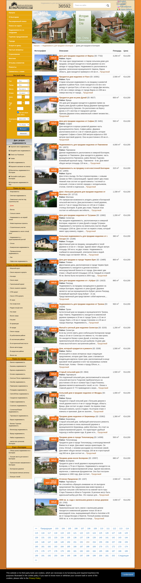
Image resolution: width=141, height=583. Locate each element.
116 (42, 533)
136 (74, 537)
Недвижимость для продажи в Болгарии (55, 3)
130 (36, 537)
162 (49, 547)
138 (87, 537)
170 (100, 547)
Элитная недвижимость (18, 195)
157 (113, 542)
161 (42, 547)
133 (55, 537)
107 (82, 528)
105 (69, 528)
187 (113, 551)
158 (119, 542)
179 (62, 551)
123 (87, 533)
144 (126, 537)
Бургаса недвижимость (18, 370)
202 (113, 556)
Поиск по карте (15, 26)
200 (100, 556)
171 (107, 547)
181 (74, 551)
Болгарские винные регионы (19, 472)
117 (49, 533)
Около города (14, 331)
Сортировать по (12, 120)
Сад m (10, 104)
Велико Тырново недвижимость (15, 425)
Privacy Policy (35, 578)
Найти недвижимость (17, 162)
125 (100, 533)
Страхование (14, 54)
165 (68, 547)
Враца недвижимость (17, 433)
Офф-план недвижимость (19, 261)
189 (126, 551)
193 (55, 556)
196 (74, 556)
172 (113, 547)
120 (68, 533)
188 (119, 551)
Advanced (23, 133)
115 (36, 533)
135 (68, 537)
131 (42, 537)
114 (127, 528)
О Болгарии (14, 17)
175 (36, 551)
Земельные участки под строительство (17, 200)
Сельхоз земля (15, 213)
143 (119, 537)
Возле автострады (16, 347)
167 (81, 547)
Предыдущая (46, 528)
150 (68, 542)
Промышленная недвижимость (15, 252)
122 (81, 533)
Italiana (124, 9)
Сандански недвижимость (19, 398)
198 (87, 556)
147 (49, 542)
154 (94, 542)
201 (107, 556)
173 (119, 547)
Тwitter (12, 158)
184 (94, 551)
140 (100, 537)
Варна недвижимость (17, 419)
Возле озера (14, 316)
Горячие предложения (18, 37)
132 (49, 537)
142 (113, 537)
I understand (128, 574)
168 (87, 547)
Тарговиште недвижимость (19, 416)
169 (94, 547)
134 (62, 537)
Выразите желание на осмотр (19, 166)
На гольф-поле (15, 304)
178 (55, 551)
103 (56, 528)
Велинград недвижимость (18, 429)
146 (42, 542)
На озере (13, 312)
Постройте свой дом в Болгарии (17, 177)
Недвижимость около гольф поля (19, 232)
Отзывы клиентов (16, 63)
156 (107, 542)
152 (81, 542)
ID (9, 108)
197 (81, 556)
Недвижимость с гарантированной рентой (17, 238)
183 (87, 551)
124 (94, 533)
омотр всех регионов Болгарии (16, 442)
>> (36, 560)
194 (62, 556)
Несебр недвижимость (17, 382)
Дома (12, 205)
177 (49, 551)
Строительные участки (17, 227)
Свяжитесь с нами (16, 71)
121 (74, 533)
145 (36, 542)
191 (42, 556)
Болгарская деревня (17, 469)
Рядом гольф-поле (16, 308)
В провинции (14, 323)
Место (11, 89)
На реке (12, 319)
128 (119, 533)
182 (81, 551)
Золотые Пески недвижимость (20, 378)
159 (126, 542)
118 (55, 533)
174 (126, 547)
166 (74, 547)
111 (107, 528)
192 (49, 556)
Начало (12, 13)
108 (88, 528)
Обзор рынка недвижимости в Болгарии (19, 452)
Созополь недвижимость (18, 405)
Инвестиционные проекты (19, 223)
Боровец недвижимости (18, 366)
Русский (124, 7)
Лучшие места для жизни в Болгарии (18, 458)
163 (55, 547)
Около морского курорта (18, 272)
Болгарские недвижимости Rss (18, 183)
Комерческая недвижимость (19, 247)
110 (101, 528)
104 (63, 528)
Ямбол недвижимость (17, 437)
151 (74, 542)
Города (12, 41)
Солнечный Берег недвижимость (15, 411)
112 (114, 528)
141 (107, 537)
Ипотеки (12, 58)
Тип (10, 81)
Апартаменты (14, 191)
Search (23, 129)
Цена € (11, 98)
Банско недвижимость (17, 362)
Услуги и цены (15, 46)
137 (81, 537)
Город (11, 85)
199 (94, 556)
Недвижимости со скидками (16, 31)
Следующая (123, 556)
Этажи (11, 93)
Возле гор (13, 355)
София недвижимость (17, 402)
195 (68, 556)
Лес (11, 257)
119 (62, 533)
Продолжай (105, 72)
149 (62, 542)
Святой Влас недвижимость (19, 394)
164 (62, 547)
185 (100, 551)
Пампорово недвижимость (19, 386)
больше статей (15, 476)
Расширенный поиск (17, 21)
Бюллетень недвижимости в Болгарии (19, 171)
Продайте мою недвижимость (20, 150)
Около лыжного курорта (18, 288)
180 (68, 551)
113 (120, 528)
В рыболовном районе (17, 335)
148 (55, 542)
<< (36, 528)
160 (36, 547)
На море (13, 276)
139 (94, 537)
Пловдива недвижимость (18, 390)
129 (126, 533)
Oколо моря (14, 280)
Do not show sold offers (22, 113)
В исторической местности (19, 343)
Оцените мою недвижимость (19, 146)
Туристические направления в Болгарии (19, 464)
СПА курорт (14, 292)
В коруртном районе (17, 351)
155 (100, 542)
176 (42, 551)
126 (107, 533)
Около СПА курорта (16, 296)
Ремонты (12, 67)
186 (107, 551)
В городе (13, 327)
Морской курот (15, 268)
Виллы (12, 209)
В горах (12, 300)
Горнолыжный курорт (17, 284)
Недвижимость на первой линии (18, 218)
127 (113, 533)
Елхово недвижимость (17, 374)
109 (95, 528)
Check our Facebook (16, 154)
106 (76, 528)
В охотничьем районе (17, 339)
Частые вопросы (16, 50)
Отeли (12, 243)
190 (36, 556)
